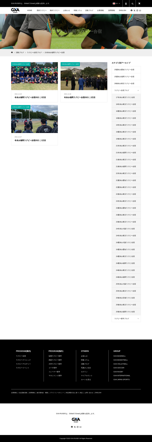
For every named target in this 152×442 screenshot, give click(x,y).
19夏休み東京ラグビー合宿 (126, 132)
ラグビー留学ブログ (121, 318)
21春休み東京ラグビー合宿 (126, 160)
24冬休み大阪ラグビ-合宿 (125, 229)
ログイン (84, 372)
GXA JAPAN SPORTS (122, 379)
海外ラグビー (55, 10)
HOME (29, 10)
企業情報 (100, 10)
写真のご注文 (86, 368)
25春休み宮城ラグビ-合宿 (125, 298)
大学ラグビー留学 (55, 364)
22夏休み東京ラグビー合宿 (126, 187)
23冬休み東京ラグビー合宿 (126, 201)
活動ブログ (89, 10)
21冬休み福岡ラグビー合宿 (126, 153)
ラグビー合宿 (21, 356)
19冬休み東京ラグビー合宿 (126, 125)
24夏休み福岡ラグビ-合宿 (125, 263)
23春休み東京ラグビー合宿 (126, 222)
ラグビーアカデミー (23, 364)
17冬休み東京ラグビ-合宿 (125, 97)
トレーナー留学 (54, 372)
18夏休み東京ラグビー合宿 (126, 111)
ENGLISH (122, 10)
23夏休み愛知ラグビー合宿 (126, 208)
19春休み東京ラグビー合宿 (126, 139)
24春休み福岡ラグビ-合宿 (125, 277)
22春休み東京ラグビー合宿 (126, 194)
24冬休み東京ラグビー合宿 (126, 236)
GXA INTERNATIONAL (122, 375)
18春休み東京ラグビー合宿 (126, 118)
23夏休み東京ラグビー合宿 (126, 215)
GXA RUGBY (118, 372)
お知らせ (66, 10)
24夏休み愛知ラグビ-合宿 (125, 249)
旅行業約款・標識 (42, 393)
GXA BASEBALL (120, 356)
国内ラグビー (42, 10)
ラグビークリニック (23, 360)
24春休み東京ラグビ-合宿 (125, 270)
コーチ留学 (53, 368)
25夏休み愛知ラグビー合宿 (124, 70)
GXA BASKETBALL (121, 360)
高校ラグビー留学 (55, 360)
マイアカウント (86, 375)
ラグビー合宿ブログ (121, 90)
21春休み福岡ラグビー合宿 (126, 166)
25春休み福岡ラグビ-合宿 (125, 312)
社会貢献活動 (23, 393)
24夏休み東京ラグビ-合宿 (125, 256)
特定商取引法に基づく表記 (74, 393)
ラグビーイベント (22, 368)
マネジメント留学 (55, 375)
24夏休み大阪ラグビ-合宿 (125, 242)
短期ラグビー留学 (55, 356)
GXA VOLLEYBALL (121, 364)
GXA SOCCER (119, 368)
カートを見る (86, 379)
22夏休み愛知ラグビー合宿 (126, 180)
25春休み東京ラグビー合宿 (126, 305)
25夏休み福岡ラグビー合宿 (124, 77)
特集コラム (78, 10)
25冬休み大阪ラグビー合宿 (126, 284)
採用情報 (111, 10)
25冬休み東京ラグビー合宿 (126, 291)
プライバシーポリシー (57, 393)
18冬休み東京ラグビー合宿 (126, 104)
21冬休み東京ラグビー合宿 (126, 146)
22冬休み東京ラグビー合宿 (126, 173)
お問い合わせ (89, 393)
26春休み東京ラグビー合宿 (124, 83)
